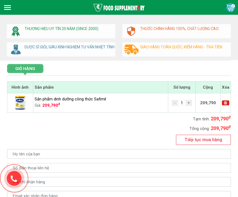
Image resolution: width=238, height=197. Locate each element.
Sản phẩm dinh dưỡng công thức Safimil (70, 99)
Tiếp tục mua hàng (203, 139)
